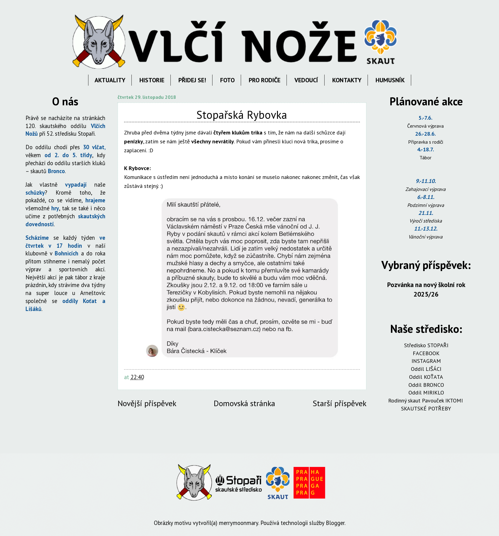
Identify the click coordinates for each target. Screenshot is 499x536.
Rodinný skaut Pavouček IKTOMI (426, 400)
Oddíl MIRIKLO (426, 392)
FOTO (227, 80)
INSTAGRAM (426, 360)
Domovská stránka (244, 403)
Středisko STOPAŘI (426, 345)
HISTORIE (151, 80)
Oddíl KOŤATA (426, 376)
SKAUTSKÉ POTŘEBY (426, 408)
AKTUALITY (110, 80)
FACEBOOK (426, 353)
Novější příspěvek (147, 403)
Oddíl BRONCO (426, 384)
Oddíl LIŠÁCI (426, 368)
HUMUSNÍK (390, 80)
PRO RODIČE (264, 80)
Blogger (335, 522)
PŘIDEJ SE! (192, 80)
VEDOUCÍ (306, 80)
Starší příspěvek (339, 403)
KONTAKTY (346, 80)
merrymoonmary (238, 522)
